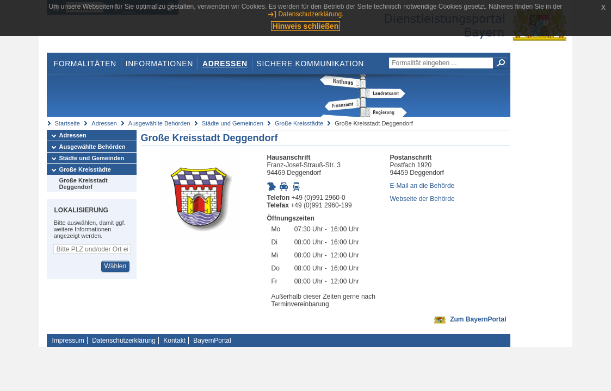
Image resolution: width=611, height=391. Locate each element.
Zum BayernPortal (478, 319)
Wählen (115, 266)
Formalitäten (84, 63)
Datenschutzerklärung (124, 340)
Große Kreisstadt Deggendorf (83, 183)
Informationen (159, 63)
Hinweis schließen (305, 26)
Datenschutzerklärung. (310, 14)
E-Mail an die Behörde (422, 186)
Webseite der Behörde (422, 199)
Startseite (67, 123)
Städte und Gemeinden (232, 123)
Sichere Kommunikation (311, 63)
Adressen (225, 63)
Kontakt (174, 340)
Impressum (68, 340)
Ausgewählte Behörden (159, 123)
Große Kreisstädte (299, 123)
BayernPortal (212, 340)
